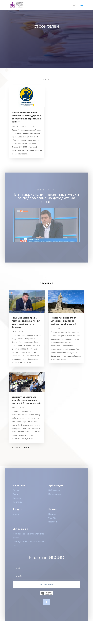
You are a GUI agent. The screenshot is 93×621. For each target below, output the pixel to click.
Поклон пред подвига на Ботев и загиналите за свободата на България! (63, 320)
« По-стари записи (19, 447)
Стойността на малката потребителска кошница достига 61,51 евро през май (26, 400)
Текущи (31, 126)
